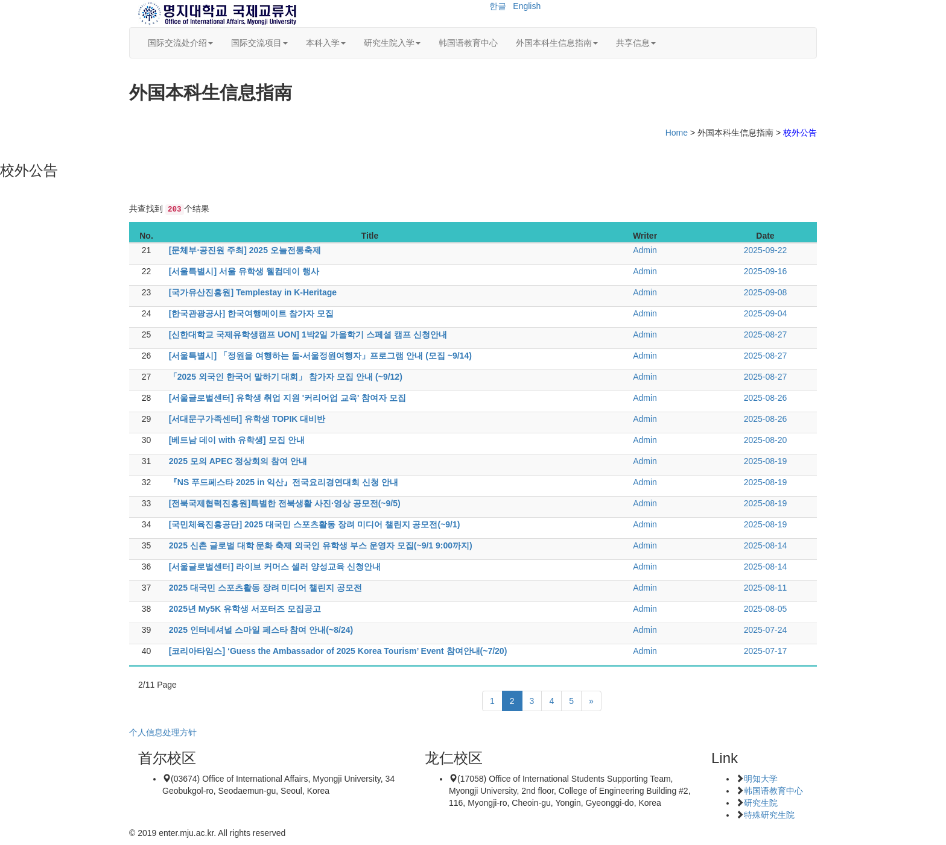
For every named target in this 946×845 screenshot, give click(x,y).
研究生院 (761, 803)
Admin (645, 250)
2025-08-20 (765, 440)
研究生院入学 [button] (392, 43)
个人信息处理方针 (163, 732)
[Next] (591, 701)
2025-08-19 (765, 461)
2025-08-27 (765, 334)
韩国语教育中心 (468, 43)
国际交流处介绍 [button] (180, 43)
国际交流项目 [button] (259, 43)
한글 (497, 6)
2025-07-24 (765, 630)
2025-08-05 (765, 609)
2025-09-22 (765, 250)
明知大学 (761, 779)
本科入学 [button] (326, 43)
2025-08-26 (765, 398)
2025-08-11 (765, 587)
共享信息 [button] (636, 43)
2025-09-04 (765, 313)
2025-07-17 (765, 651)
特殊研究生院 (769, 815)
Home (676, 132)
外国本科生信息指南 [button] (557, 43)
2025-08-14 (765, 545)
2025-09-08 (765, 292)
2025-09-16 (765, 271)
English (527, 6)
